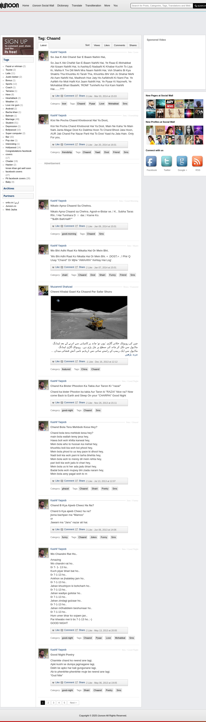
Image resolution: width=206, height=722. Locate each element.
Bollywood (11, 130)
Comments (119, 45)
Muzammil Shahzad (61, 286)
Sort (87, 45)
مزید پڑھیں (131, 354)
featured (66, 369)
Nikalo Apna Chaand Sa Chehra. (70, 205)
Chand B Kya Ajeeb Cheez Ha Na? (72, 505)
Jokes (94, 537)
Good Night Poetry (62, 654)
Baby (8, 182)
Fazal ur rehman (14, 66)
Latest (43, 45)
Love (101, 103)
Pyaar (92, 103)
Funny (112, 275)
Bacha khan (12, 112)
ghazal (65, 488)
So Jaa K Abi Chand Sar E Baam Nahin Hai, (78, 57)
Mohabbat (113, 103)
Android (9, 108)
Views (97, 45)
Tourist (9, 70)
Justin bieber (12, 77)
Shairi (102, 275)
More (107, 5)
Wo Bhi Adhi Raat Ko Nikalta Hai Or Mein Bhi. (79, 250)
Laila (8, 73)
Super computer (14, 133)
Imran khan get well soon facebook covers (18, 170)
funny (65, 537)
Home (25, 5)
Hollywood (11, 147)
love (64, 103)
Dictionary (62, 5)
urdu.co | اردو (12, 202)
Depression (11, 126)
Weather (10, 101)
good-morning (69, 234)
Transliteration (93, 5)
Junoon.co (11, 206)
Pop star (10, 140)
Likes (107, 45)
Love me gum (13, 105)
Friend (116, 152)
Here (8, 94)
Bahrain (9, 115)
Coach (9, 87)
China (84, 369)
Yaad (97, 152)
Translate (77, 5)
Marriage (10, 119)
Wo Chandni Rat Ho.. (63, 553)
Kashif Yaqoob (58, 52)
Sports (9, 84)
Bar (7, 137)
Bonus (9, 80)
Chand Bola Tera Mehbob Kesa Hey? (73, 427)
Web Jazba (11, 209)
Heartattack (11, 98)
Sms (125, 103)
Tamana (10, 91)
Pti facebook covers (16, 178)
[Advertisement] (58, 20)
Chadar (9, 161)
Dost (106, 152)
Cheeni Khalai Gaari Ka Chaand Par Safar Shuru (81, 291)
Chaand (81, 103)
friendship (67, 152)
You (115, 5)
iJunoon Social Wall (43, 5)
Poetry (105, 488)
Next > (73, 702)
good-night (67, 410)
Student (9, 122)
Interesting (11, 144)
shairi (64, 275)
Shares (133, 45)
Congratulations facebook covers (19, 153)
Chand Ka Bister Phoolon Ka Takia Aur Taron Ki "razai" (85, 385)
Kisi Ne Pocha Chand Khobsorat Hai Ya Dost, (79, 120)
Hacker (9, 164)
